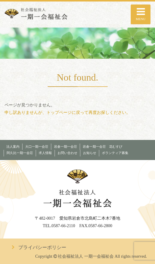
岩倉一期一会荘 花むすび (102, 146)
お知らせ (89, 153)
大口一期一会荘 (36, 146)
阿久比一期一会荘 (20, 153)
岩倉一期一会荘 (65, 146)
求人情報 (45, 153)
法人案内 (12, 146)
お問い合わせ (67, 153)
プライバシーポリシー (42, 247)
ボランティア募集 (115, 153)
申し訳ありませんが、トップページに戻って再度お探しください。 (67, 112)
